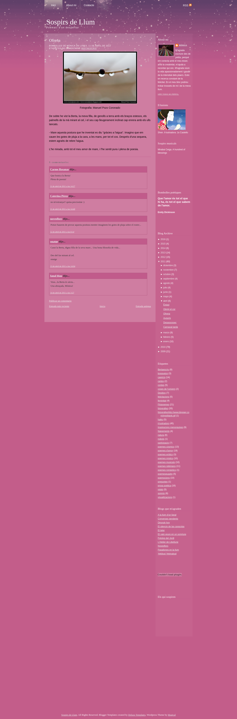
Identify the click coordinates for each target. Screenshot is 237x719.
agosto (167, 283)
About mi (71, 5)
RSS (187, 5)
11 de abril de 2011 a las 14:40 (62, 209)
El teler (161, 530)
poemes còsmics (166, 446)
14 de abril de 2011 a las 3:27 (62, 292)
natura (161, 435)
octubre (167, 274)
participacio (163, 443)
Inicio (102, 306)
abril (165, 301)
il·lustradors (163, 423)
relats (160, 489)
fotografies (163, 408)
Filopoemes (163, 404)
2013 (163, 252)
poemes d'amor (165, 450)
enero (166, 341)
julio (165, 287)
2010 (163, 347)
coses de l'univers (166, 389)
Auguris (167, 318)
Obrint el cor (169, 309)
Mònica (183, 45)
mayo (166, 296)
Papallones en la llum (168, 550)
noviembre (168, 270)
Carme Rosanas (59, 169)
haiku (160, 419)
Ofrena (54, 40)
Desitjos (162, 393)
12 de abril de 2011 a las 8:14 (62, 232)
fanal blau (56, 275)
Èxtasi (166, 305)
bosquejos (163, 373)
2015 (163, 243)
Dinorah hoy (164, 522)
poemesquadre (165, 474)
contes (161, 385)
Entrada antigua (143, 306)
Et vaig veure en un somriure (172, 534)
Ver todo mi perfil (168, 94)
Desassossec (169, 322)
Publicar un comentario (60, 300)
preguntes (163, 481)
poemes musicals (166, 462)
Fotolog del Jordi (166, 538)
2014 (163, 248)
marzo (166, 332)
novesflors (56, 218)
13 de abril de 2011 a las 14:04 (62, 266)
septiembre (169, 278)
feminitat (162, 400)
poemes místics (165, 458)
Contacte (89, 5)
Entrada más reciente (59, 306)
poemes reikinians (167, 466)
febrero (167, 337)
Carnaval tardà (170, 327)
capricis (161, 377)
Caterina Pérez (59, 196)
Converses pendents (168, 518)
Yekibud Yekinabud (167, 553)
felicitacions (163, 396)
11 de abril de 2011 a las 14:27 (62, 186)
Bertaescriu (89, 48)
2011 (163, 261)
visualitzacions (165, 497)
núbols (161, 439)
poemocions (164, 478)
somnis (161, 493)
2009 (163, 351)
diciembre (168, 265)
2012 (163, 257)
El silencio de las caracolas (171, 526)
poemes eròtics (165, 454)
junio (166, 292)
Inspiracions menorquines (170, 427)
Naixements (163, 431)
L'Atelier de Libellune (168, 542)
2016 (163, 239)
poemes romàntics (167, 470)
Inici (53, 5)
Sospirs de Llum (70, 22)
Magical (172, 714)
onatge (54, 241)
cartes (161, 381)
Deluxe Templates (137, 714)
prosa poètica (164, 485)
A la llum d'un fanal (167, 515)
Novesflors (163, 546)
